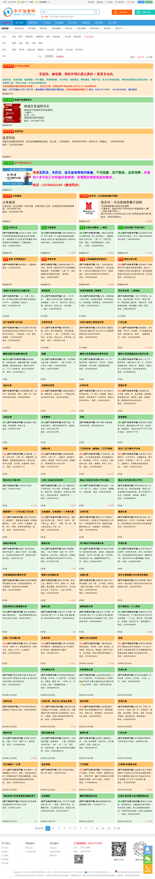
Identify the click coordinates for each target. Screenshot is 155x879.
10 (97, 828)
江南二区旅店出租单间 (52, 480)
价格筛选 (49, 56)
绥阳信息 (43, 28)
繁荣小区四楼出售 (50, 575)
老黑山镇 (31, 50)
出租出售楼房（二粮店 (96, 227)
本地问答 (107, 28)
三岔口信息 (81, 28)
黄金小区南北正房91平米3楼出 (95, 480)
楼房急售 (46, 291)
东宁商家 (112, 23)
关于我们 (4, 848)
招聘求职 (33, 23)
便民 (48, 37)
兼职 (72, 17)
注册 (128, 2)
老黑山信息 (19, 28)
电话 (52, 17)
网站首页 (6, 23)
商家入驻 (29, 848)
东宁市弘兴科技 (22, 66)
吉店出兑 (13, 227)
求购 (40, 43)
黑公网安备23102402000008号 (128, 872)
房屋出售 (51, 259)
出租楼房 (51, 227)
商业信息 (56, 37)
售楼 (44, 354)
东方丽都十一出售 (11, 764)
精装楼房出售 (86, 606)
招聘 (56, 17)
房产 (20, 37)
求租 (27, 43)
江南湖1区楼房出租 (127, 764)
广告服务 (4, 855)
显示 (133, 57)
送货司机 (19, 131)
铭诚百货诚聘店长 (23, 100)
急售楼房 (122, 417)
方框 (142, 57)
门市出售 (122, 733)
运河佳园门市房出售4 (134, 227)
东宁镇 (21, 50)
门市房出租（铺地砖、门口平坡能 (96, 448)
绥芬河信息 (94, 28)
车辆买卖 (86, 23)
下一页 (117, 828)
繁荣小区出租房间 (88, 638)
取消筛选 (60, 56)
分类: (4, 37)
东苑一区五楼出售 (11, 638)
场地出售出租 (9, 543)
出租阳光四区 (48, 385)
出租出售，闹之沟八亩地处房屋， (58, 701)
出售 (60, 17)
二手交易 (46, 23)
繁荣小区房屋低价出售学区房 (94, 354)
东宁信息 (31, 28)
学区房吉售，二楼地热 (129, 291)
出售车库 (84, 385)
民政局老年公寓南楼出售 (15, 606)
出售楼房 (17, 196)
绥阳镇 (40, 50)
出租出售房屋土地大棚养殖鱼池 (133, 796)
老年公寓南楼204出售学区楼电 (133, 575)
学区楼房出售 (48, 670)
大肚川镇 (50, 50)
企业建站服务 (30, 852)
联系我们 (4, 852)
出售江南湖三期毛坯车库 (92, 322)
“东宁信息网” (32, 872)
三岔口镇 (69, 50)
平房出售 (122, 543)
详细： (5, 43)
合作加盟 (4, 863)
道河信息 (68, 28)
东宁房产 (20, 23)
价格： (5, 56)
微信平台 (121, 2)
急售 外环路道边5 (17, 259)
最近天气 (118, 28)
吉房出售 (122, 701)
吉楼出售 (46, 448)
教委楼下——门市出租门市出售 (18, 512)
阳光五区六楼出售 (11, 480)
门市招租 (84, 764)
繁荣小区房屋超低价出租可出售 (133, 354)
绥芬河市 (79, 50)
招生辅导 (99, 23)
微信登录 (149, 2)
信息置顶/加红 (55, 852)
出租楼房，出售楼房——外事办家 (58, 512)
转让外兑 (72, 23)
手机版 (108, 2)
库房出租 (7, 701)
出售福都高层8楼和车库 (14, 575)
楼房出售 (65, 17)
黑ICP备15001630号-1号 (63, 872)
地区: (4, 50)
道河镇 (59, 50)
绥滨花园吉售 (48, 733)
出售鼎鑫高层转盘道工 (96, 259)
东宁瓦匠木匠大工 (23, 163)
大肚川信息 (56, 28)
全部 (14, 37)
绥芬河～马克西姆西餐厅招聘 (103, 196)
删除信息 (53, 855)
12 (109, 828)
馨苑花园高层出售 (88, 796)
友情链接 (4, 859)
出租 (20, 43)
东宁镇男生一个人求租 (129, 606)
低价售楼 (46, 764)
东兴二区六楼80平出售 (129, 448)
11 (103, 828)
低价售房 (84, 701)
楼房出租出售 (130, 259)
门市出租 (122, 322)
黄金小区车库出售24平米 (130, 480)
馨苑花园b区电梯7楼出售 (15, 354)
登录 (132, 2)
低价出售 (7, 385)
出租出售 (7, 417)
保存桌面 (91, 2)
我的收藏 (100, 2)
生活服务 (59, 23)
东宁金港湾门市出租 (13, 322)
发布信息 (90, 37)
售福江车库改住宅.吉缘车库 (16, 291)
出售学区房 (47, 322)
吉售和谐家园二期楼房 (91, 291)
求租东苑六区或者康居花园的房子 (19, 796)
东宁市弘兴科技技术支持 (98, 872)
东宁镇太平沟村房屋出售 (92, 543)
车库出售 (122, 670)
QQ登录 (141, 2)
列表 (151, 57)
